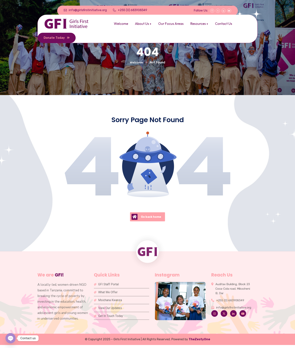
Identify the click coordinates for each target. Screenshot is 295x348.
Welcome (136, 62)
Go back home (146, 217)
